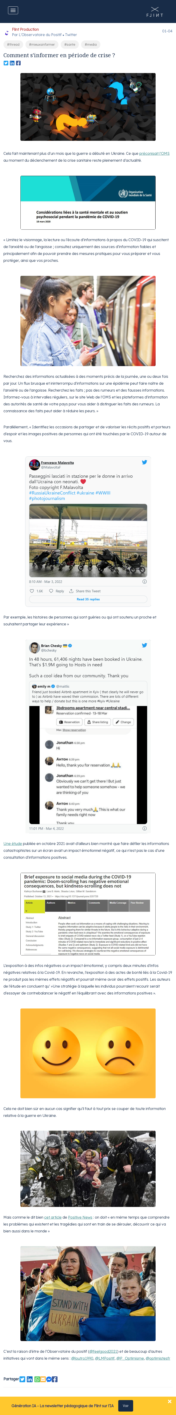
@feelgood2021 (103, 1349)
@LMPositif (105, 1356)
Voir (126, 1406)
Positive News (80, 1215)
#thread (13, 44)
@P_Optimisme (130, 1356)
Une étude (12, 842)
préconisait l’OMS (154, 153)
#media (91, 44)
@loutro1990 (82, 1356)
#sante (69, 44)
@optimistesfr (158, 1356)
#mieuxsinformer (42, 44)
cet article (53, 1215)
